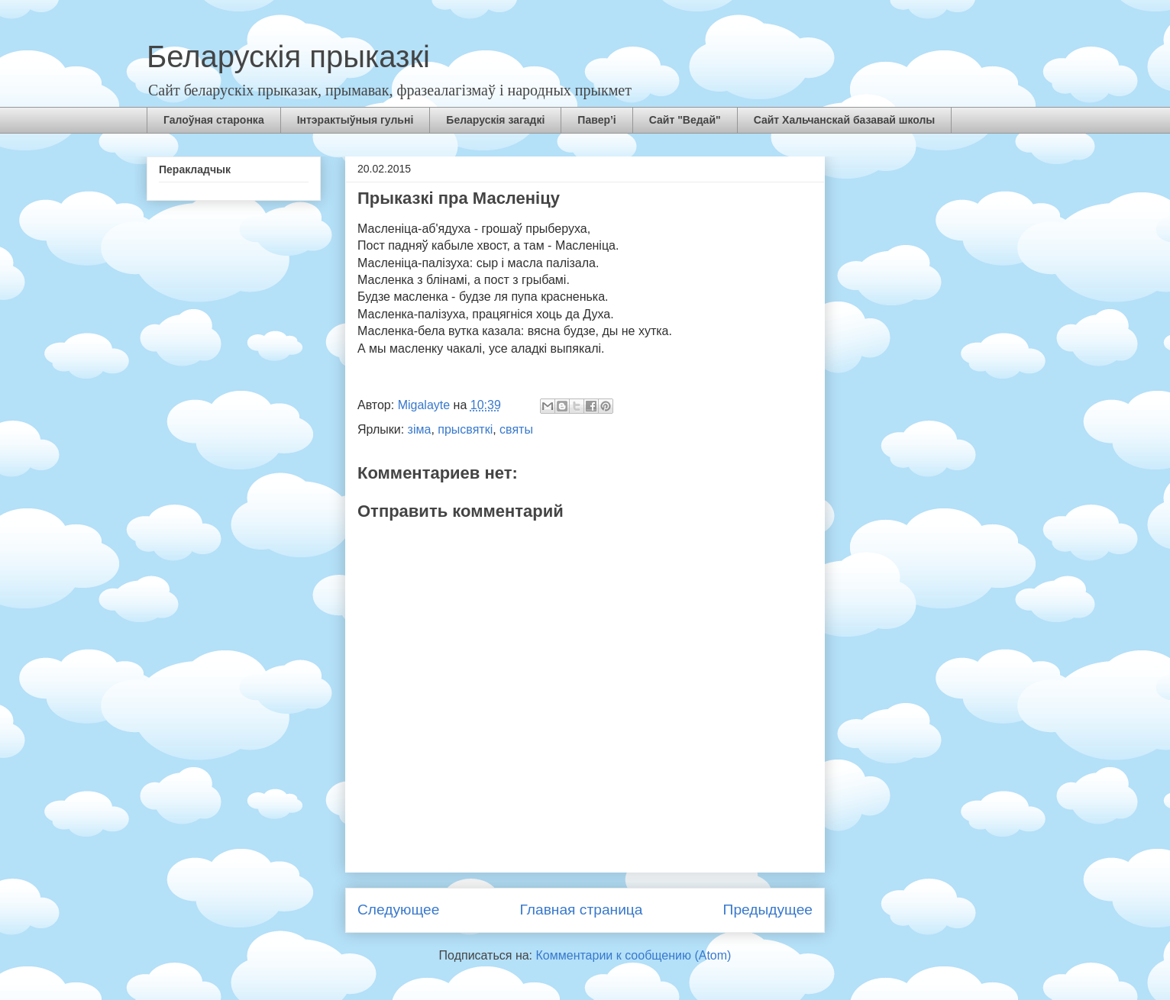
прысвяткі (465, 429)
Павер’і (596, 120)
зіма (419, 429)
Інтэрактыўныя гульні (355, 120)
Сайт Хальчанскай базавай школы (845, 120)
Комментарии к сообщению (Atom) (634, 955)
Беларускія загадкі (495, 120)
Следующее (398, 910)
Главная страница (580, 910)
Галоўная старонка (213, 120)
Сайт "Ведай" (685, 120)
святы (516, 429)
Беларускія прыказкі (288, 56)
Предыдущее (768, 910)
